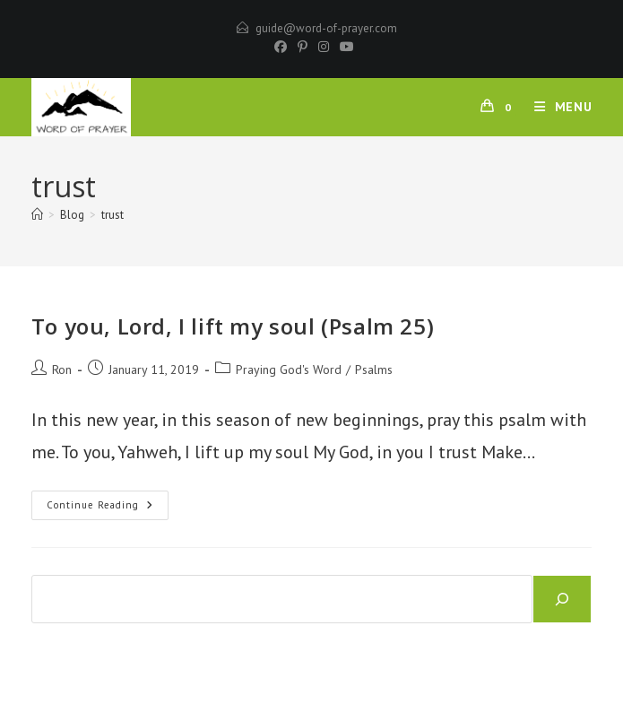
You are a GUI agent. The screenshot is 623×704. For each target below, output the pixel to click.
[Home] (37, 214)
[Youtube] (344, 47)
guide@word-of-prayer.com (326, 28)
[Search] (562, 599)
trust (112, 214)
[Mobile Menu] (557, 107)
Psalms (374, 369)
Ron (62, 369)
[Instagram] (323, 47)
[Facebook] (280, 47)
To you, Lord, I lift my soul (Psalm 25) (232, 326)
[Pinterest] (302, 47)
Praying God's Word (289, 369)
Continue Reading (108, 509)
